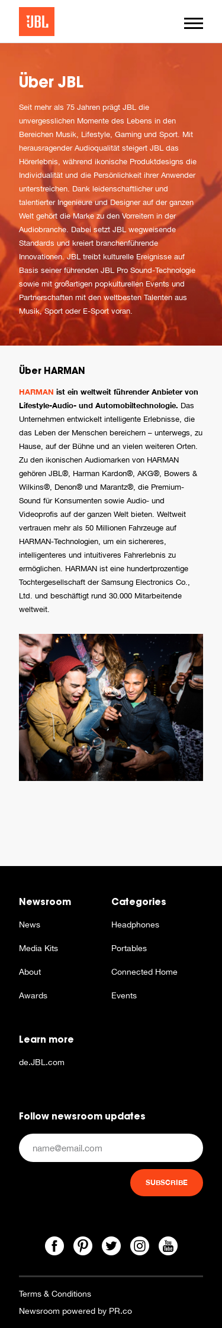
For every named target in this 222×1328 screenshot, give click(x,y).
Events (124, 995)
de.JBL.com (42, 1062)
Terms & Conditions (55, 1293)
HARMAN (36, 391)
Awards (33, 995)
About (30, 972)
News (29, 924)
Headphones (135, 924)
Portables (129, 948)
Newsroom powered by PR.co (75, 1311)
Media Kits (38, 948)
